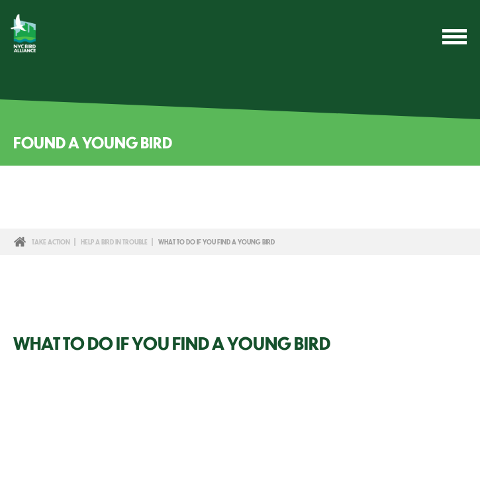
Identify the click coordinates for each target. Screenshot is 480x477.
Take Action (51, 242)
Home (19, 241)
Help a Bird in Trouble (114, 242)
